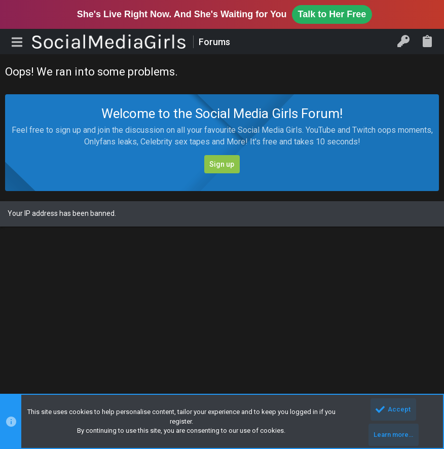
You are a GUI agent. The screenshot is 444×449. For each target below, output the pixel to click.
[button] (17, 41)
